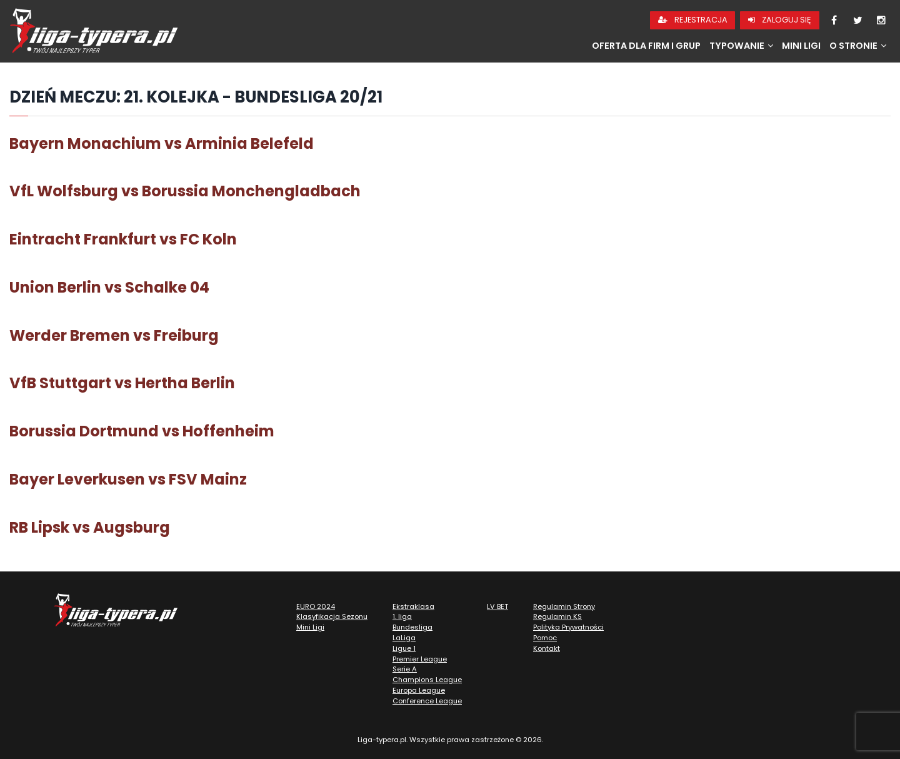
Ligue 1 (404, 648)
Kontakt (546, 648)
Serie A (404, 669)
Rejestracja (693, 19)
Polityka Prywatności (568, 627)
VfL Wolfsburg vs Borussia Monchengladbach (185, 191)
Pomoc (545, 638)
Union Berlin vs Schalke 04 (109, 287)
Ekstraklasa (413, 606)
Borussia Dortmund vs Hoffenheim (141, 431)
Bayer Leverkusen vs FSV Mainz (128, 479)
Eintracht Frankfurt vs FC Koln (123, 239)
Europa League (418, 690)
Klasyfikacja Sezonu (332, 616)
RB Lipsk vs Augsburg (89, 527)
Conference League (427, 701)
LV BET (497, 606)
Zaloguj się (779, 19)
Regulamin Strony (564, 606)
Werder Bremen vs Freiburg (114, 335)
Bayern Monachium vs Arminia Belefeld (161, 143)
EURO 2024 (315, 606)
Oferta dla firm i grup (646, 45)
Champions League (427, 680)
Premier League (419, 659)
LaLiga (404, 638)
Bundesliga (412, 627)
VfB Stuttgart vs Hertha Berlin (122, 383)
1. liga (402, 616)
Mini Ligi (801, 45)
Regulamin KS (557, 616)
